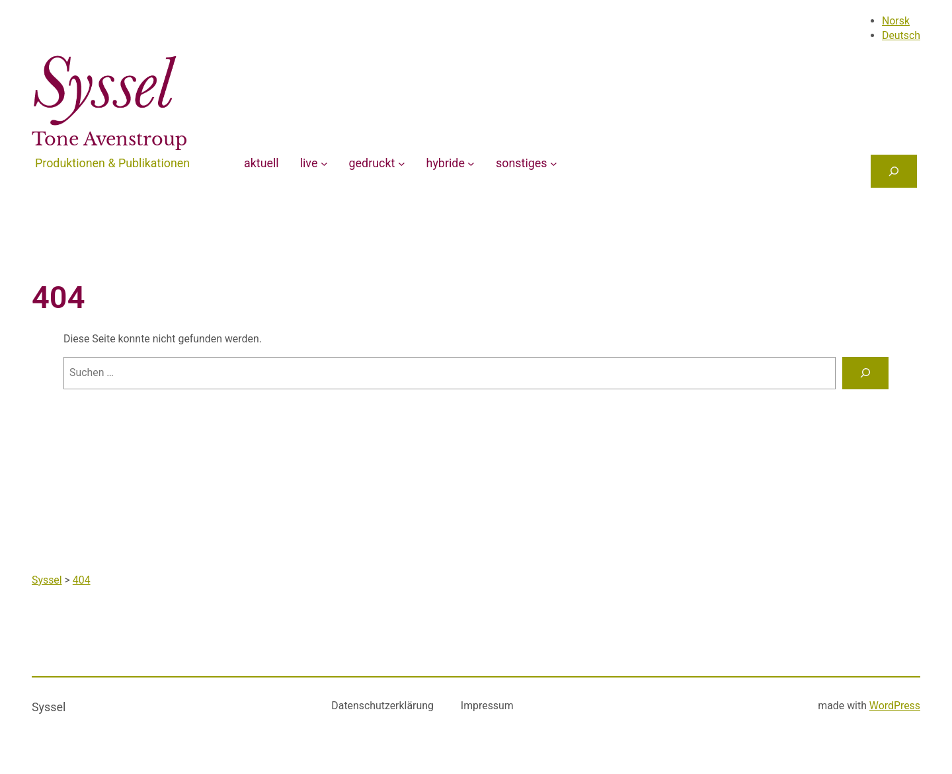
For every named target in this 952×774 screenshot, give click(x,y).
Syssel (48, 707)
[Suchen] (865, 373)
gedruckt (372, 163)
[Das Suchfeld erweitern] (894, 171)
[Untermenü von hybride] (471, 163)
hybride (445, 163)
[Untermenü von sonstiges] (553, 163)
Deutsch (901, 35)
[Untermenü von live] (324, 163)
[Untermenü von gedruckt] (401, 163)
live (309, 163)
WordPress (894, 705)
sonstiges (521, 163)
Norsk (896, 21)
